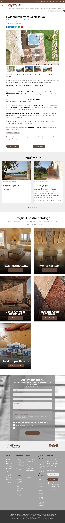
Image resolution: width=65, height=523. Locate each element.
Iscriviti (52, 479)
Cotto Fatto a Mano (30, 462)
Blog (43, 1)
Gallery (9, 472)
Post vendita (42, 505)
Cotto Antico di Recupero (21, 461)
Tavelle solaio (20, 468)
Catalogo (19, 455)
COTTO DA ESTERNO (13, 133)
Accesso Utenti (49, 518)
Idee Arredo (30, 474)
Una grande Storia (41, 463)
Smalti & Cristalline (21, 465)
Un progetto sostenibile (41, 470)
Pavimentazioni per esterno (13, 23)
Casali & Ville (20, 479)
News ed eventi (31, 459)
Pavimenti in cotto (20, 472)
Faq (8, 461)
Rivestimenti (30, 468)
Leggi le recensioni (9, 469)
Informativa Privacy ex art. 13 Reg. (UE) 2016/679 (27, 414)
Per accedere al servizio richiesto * (23, 425)
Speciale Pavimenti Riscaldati (41, 498)
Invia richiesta (32, 433)
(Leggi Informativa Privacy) (18, 518)
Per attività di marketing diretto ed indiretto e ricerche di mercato (32, 428)
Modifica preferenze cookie (10, 481)
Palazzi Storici (20, 488)
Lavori (18, 475)
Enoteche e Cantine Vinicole (19, 495)
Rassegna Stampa (9, 474)
